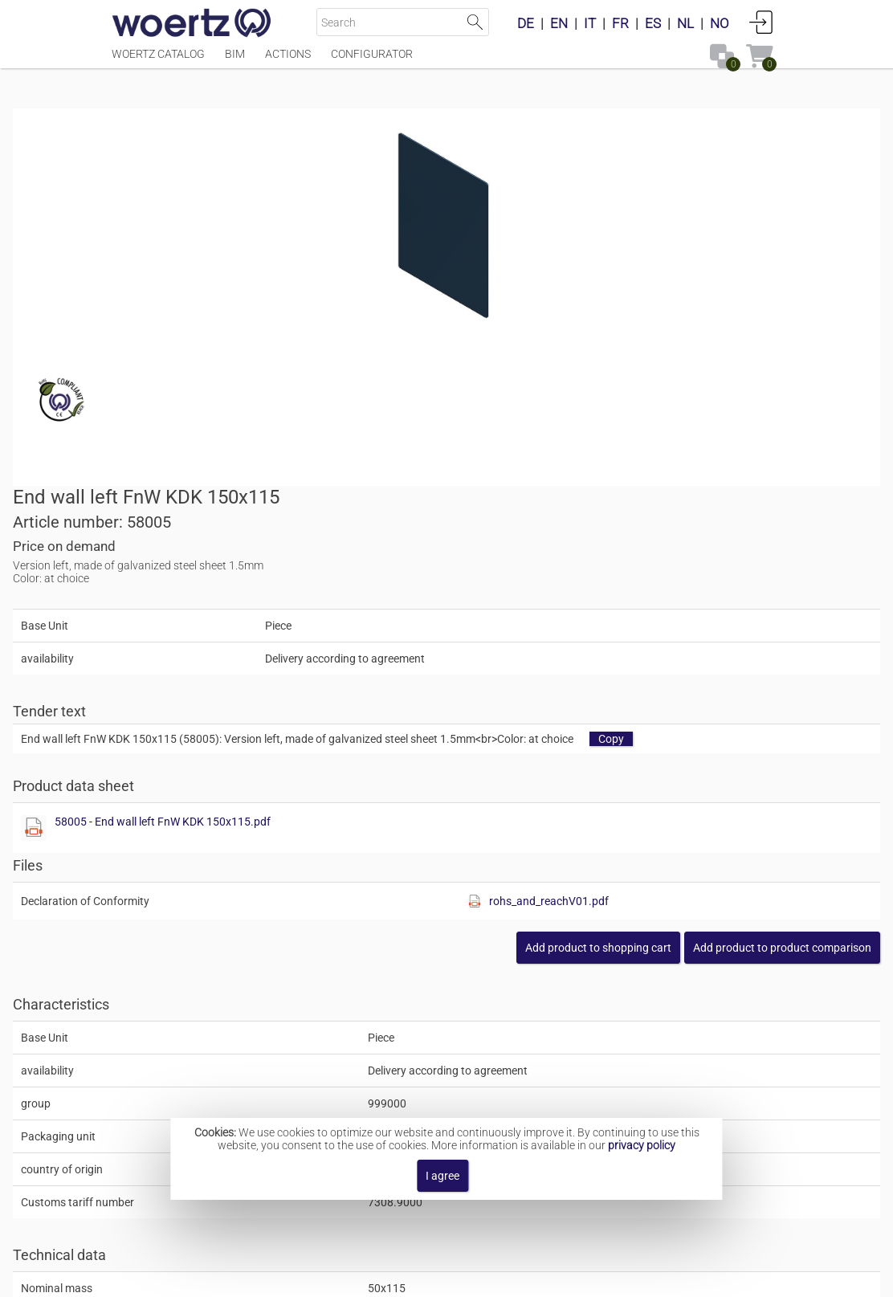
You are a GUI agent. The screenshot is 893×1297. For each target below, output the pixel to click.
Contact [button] (355, 1276)
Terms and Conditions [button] (458, 1276)
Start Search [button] (475, 22)
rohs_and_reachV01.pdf (712, 557)
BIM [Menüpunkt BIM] (235, 61)
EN (559, 23)
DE (525, 23)
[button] (683, 604)
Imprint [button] (295, 1276)
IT (590, 23)
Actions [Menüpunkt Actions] (288, 61)
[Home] (192, 24)
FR (620, 23)
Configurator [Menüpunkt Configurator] (372, 61)
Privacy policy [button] (578, 1276)
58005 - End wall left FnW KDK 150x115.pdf (604, 477)
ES (653, 23)
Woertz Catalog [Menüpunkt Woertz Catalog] (158, 61)
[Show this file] (475, 484)
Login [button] (761, 22)
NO (719, 23)
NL (685, 23)
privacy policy (641, 1145)
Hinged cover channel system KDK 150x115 (512, 1066)
